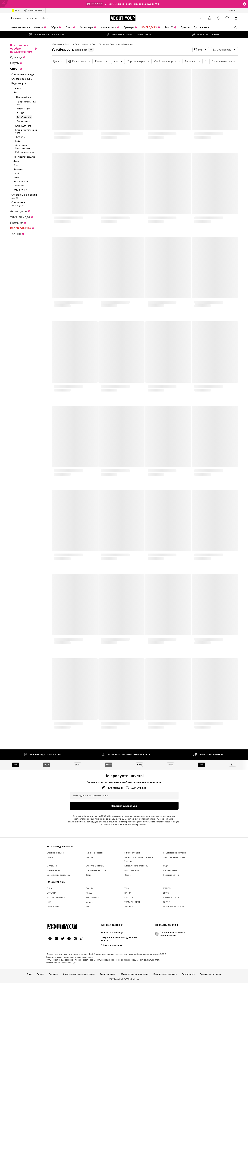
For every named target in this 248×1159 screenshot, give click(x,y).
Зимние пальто (54, 968)
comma (89, 999)
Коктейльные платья (96, 968)
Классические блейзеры (136, 963)
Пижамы (89, 955)
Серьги (128, 972)
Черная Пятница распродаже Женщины (138, 957)
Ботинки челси (170, 968)
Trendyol (128, 1004)
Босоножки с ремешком (58, 972)
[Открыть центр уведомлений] (218, 18)
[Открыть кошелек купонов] (200, 18)
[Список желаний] (227, 18)
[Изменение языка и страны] (232, 10)
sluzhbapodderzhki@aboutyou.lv (134, 822)
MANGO (167, 986)
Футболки (52, 963)
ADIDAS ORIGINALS (56, 995)
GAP (88, 1004)
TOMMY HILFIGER (132, 999)
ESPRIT (166, 999)
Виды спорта (81, 44)
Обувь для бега (107, 44)
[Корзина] (236, 18)
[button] (200, 49)
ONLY (49, 986)
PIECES (89, 990)
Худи (165, 963)
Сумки (50, 955)
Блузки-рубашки (132, 950)
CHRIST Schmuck (171, 995)
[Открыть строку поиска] (234, 27)
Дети (45, 18)
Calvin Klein (129, 995)
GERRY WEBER (92, 995)
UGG (49, 999)
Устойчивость (125, 44)
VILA (126, 986)
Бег (93, 44)
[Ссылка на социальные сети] (50, 1134)
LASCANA (51, 990)
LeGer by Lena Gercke (173, 1004)
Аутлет (16, 10)
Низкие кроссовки (95, 950)
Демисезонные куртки (174, 955)
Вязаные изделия (55, 950)
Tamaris (89, 986)
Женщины (15, 18)
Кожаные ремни (171, 972)
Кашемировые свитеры (174, 950)
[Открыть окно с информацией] (244, 4)
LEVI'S (166, 990)
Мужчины (32, 18)
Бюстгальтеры (131, 968)
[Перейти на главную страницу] (122, 18)
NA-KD (127, 990)
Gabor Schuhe (53, 1004)
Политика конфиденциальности (105, 819)
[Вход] (209, 18)
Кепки (88, 972)
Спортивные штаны (95, 963)
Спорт (68, 44)
